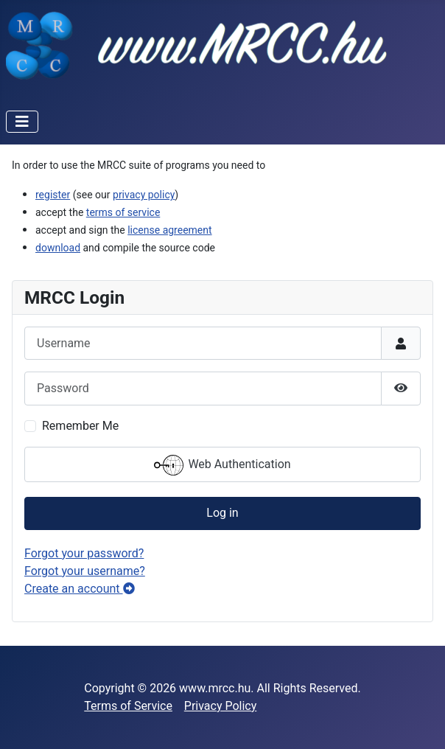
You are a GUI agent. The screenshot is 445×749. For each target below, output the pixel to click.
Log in (222, 513)
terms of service (123, 212)
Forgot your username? (84, 571)
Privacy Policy (220, 706)
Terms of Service (128, 706)
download (57, 248)
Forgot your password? (84, 553)
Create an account (79, 589)
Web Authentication (222, 465)
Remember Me (80, 426)
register (52, 195)
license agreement (169, 230)
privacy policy (144, 195)
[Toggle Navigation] (22, 122)
